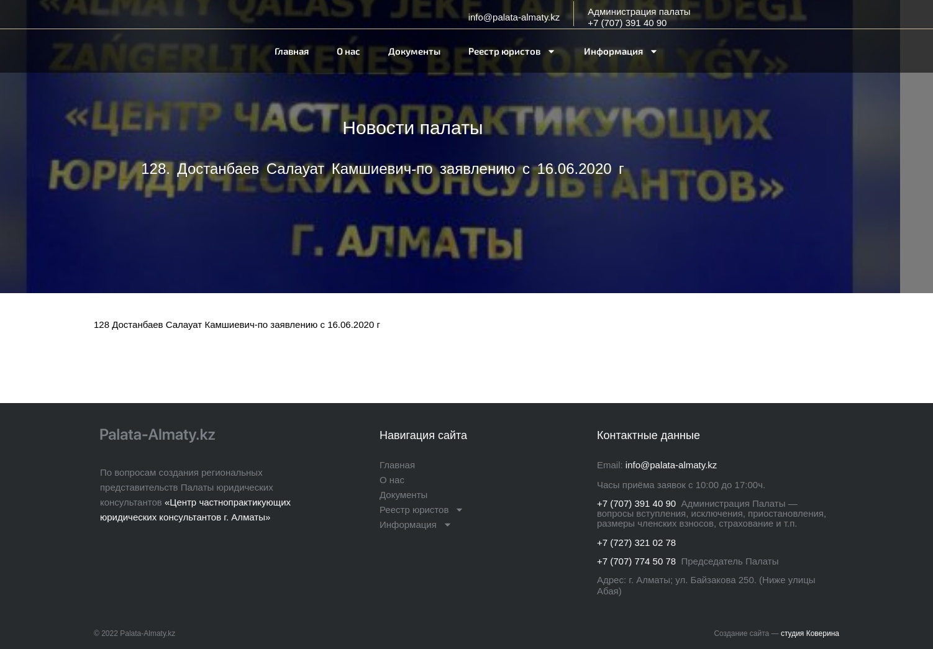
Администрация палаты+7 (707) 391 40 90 (639, 17)
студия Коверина (810, 633)
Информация (621, 51)
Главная (292, 51)
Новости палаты (412, 127)
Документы (414, 51)
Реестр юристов (512, 51)
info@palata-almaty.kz (514, 17)
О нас (348, 51)
